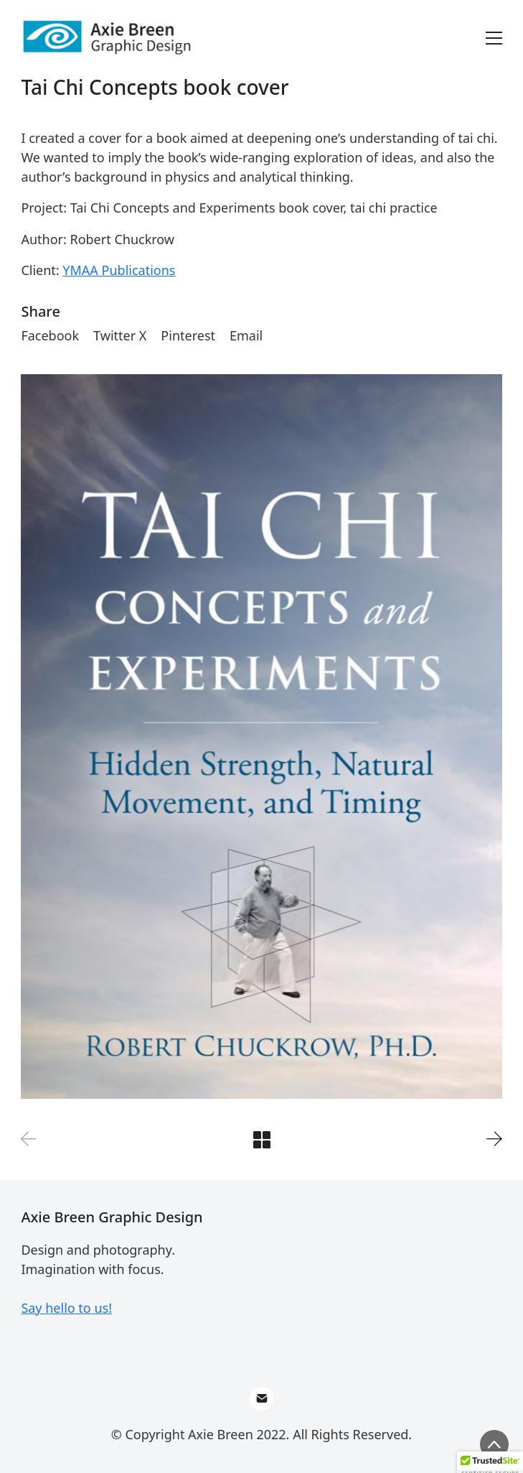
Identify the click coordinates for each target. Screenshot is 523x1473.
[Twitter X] (119, 336)
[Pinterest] (188, 336)
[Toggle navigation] (494, 38)
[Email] (246, 336)
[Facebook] (50, 336)
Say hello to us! (66, 1307)
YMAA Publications (118, 270)
